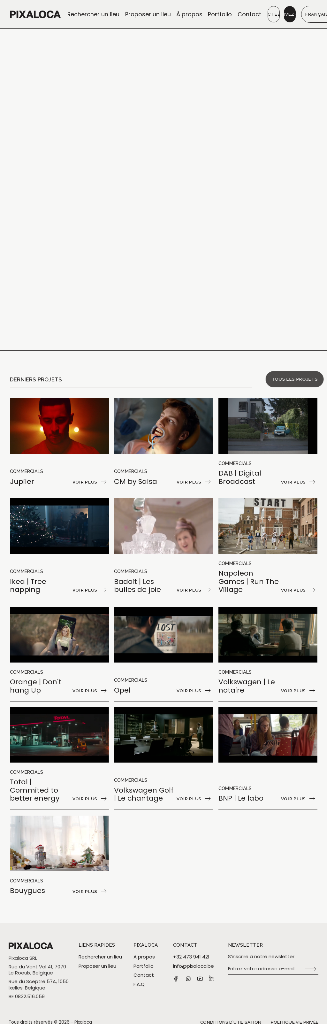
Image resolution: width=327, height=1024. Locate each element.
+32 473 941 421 (191, 957)
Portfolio (220, 14)
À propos (189, 14)
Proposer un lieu (148, 14)
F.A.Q (139, 984)
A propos (144, 957)
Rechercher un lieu (93, 14)
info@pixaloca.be (193, 966)
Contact (249, 14)
